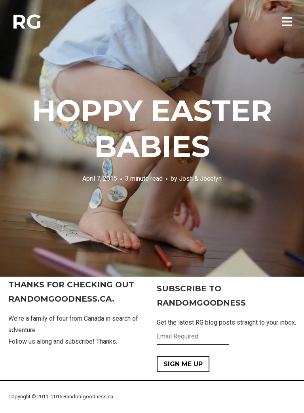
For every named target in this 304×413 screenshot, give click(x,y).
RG (27, 22)
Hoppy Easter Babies (152, 128)
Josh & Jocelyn (200, 178)
